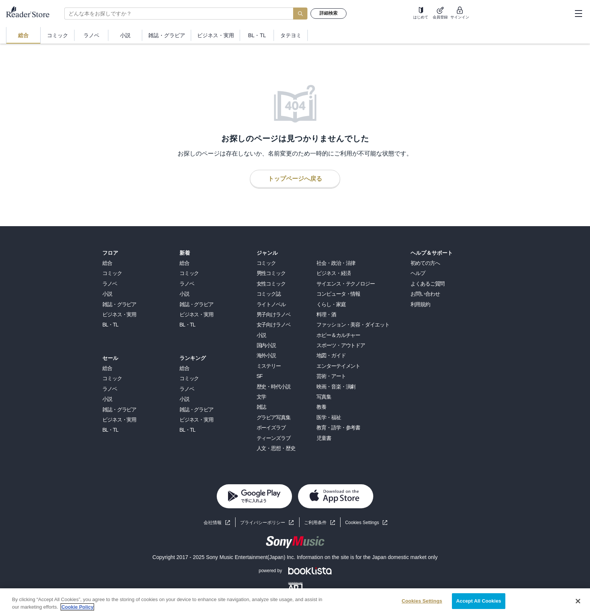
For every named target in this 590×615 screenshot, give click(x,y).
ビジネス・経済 (333, 273)
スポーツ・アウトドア (340, 345)
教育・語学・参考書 (338, 428)
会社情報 (213, 522)
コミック (112, 273)
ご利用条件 (315, 522)
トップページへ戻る (295, 178)
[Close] (578, 601)
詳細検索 (328, 13)
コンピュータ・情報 (338, 294)
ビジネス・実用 (119, 314)
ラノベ (109, 284)
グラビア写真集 (273, 417)
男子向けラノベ (273, 314)
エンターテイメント (338, 366)
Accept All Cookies (478, 601)
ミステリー (269, 366)
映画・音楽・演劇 (335, 387)
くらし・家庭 (330, 304)
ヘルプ (418, 273)
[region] (295, 601)
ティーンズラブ (273, 438)
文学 (261, 397)
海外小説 (266, 355)
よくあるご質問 (427, 284)
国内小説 (266, 345)
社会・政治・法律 (335, 263)
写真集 (323, 397)
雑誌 (261, 407)
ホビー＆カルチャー (338, 335)
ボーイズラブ (271, 428)
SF (260, 376)
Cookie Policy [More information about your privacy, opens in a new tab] (77, 607)
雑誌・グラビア (119, 304)
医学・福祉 (328, 417)
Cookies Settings (362, 522)
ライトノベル (271, 304)
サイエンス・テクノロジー (345, 284)
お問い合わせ (425, 294)
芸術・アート (330, 376)
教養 (321, 407)
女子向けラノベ (273, 325)
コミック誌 (269, 294)
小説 (107, 294)
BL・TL (110, 325)
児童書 (323, 438)
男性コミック (271, 273)
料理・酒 (326, 314)
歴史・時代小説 (273, 387)
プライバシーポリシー (262, 522)
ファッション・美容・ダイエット (352, 325)
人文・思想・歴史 (276, 448)
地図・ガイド (330, 355)
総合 (107, 263)
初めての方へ (425, 263)
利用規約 (420, 304)
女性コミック (271, 284)
